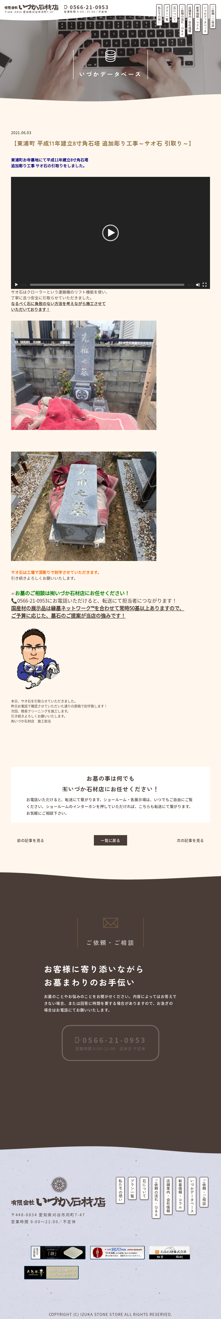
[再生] (16, 285)
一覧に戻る (110, 840)
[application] (110, 233)
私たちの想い (159, 15)
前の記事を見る (30, 840)
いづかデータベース (205, 19)
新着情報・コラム (197, 18)
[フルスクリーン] (205, 285)
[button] (110, 233)
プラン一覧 (167, 13)
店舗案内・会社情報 (190, 19)
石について (175, 13)
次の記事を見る (190, 840)
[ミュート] (198, 285)
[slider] (107, 285)
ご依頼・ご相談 (213, 16)
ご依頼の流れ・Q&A (182, 20)
